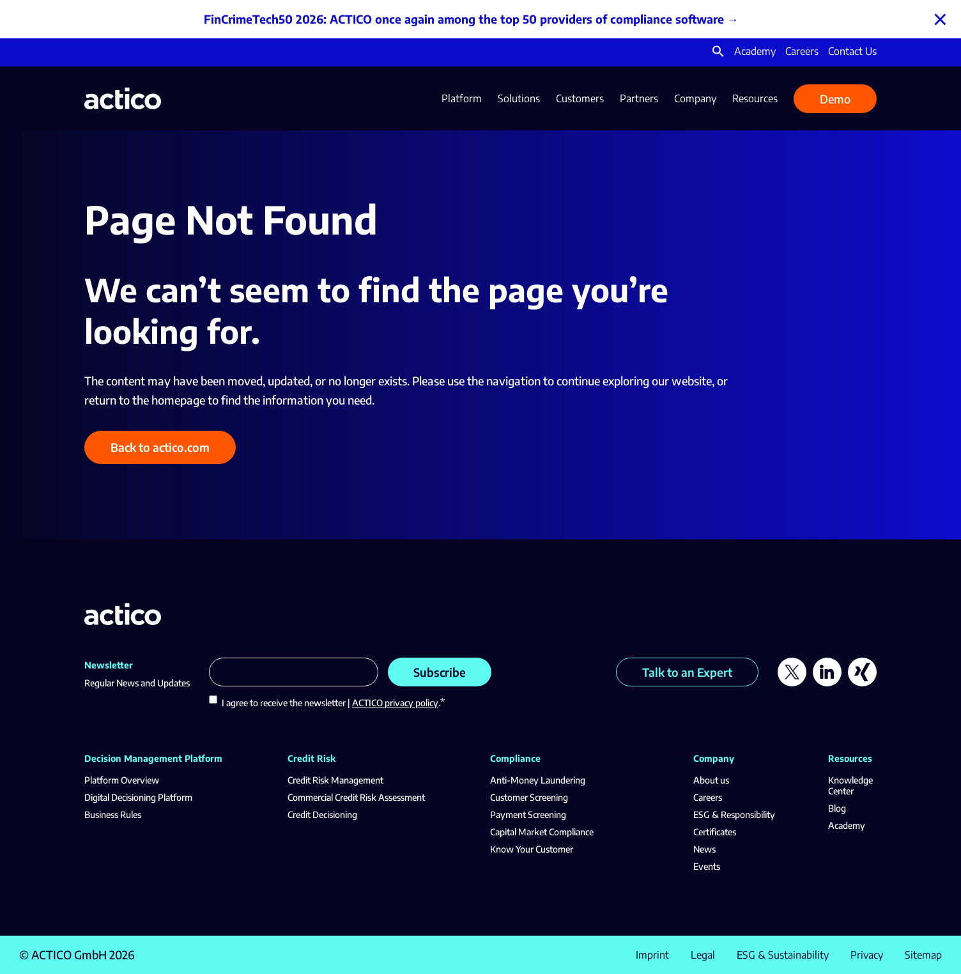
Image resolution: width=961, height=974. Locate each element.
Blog (837, 808)
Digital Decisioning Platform (138, 797)
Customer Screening (529, 797)
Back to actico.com (160, 447)
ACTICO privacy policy (395, 702)
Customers (580, 98)
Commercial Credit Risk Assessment (356, 797)
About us (711, 780)
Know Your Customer (531, 849)
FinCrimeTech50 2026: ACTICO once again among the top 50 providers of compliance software (464, 19)
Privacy (866, 954)
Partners (639, 98)
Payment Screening (528, 814)
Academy (755, 51)
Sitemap (923, 954)
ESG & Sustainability (783, 954)
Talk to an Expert (687, 672)
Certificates (714, 831)
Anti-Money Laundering (537, 780)
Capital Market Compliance (542, 831)
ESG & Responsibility (734, 814)
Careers (802, 51)
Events (706, 866)
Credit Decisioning (322, 814)
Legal (703, 954)
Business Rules (112, 814)
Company (695, 98)
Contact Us (852, 51)
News (704, 849)
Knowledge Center (850, 785)
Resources (755, 98)
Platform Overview (121, 780)
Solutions (519, 98)
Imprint (652, 954)
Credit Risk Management (335, 780)
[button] (718, 53)
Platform (462, 98)
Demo (835, 98)
